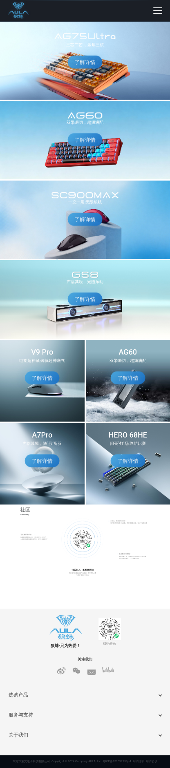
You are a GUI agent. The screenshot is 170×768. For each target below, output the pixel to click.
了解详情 (85, 62)
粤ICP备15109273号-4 (117, 761)
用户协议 (151, 761)
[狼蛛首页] (28, 10)
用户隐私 (138, 761)
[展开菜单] (158, 10)
